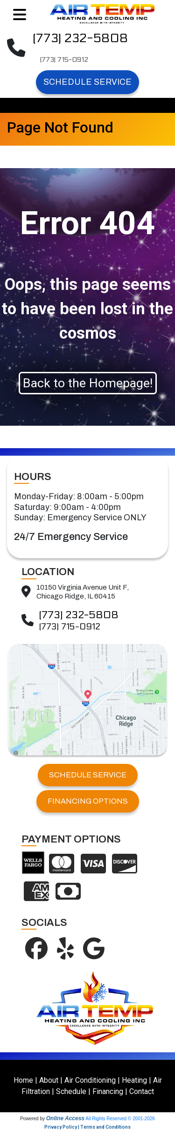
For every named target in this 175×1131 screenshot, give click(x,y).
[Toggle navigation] (19, 15)
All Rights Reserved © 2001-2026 (120, 1118)
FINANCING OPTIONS (88, 801)
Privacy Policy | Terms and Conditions (87, 1127)
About (48, 1080)
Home (23, 1080)
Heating (134, 1080)
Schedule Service (87, 82)
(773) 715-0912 (64, 60)
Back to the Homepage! (88, 383)
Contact (141, 1091)
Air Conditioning (90, 1080)
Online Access (65, 1118)
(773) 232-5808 (80, 38)
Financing (107, 1091)
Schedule (71, 1091)
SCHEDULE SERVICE (87, 775)
